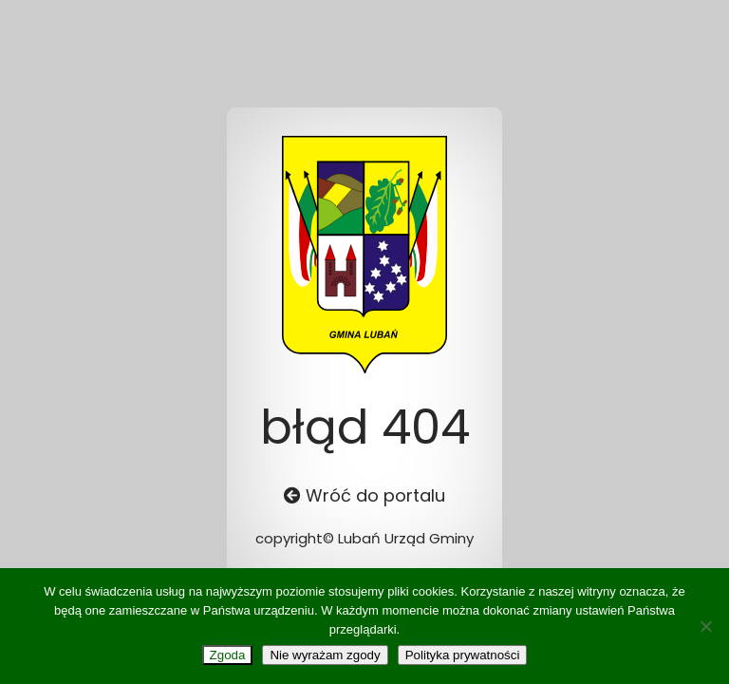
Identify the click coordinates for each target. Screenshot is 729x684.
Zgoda (228, 655)
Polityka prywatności (462, 655)
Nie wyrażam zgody (325, 655)
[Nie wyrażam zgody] (705, 626)
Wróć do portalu (364, 495)
